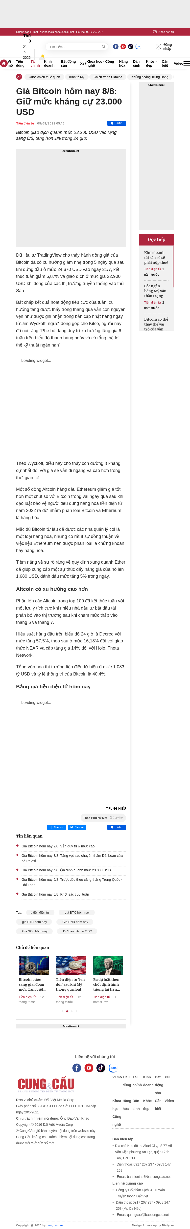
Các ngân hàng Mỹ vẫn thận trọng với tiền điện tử (155, 291)
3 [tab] (72, 1011)
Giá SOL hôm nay (34, 931)
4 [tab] (76, 1011)
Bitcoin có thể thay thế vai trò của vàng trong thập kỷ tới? (156, 324)
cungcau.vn (55, 1225)
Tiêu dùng (20, 63)
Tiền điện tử (25, 123)
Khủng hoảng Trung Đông (149, 77)
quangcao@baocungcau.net (57, 31)
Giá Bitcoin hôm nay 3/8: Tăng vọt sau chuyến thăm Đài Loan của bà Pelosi (72, 858)
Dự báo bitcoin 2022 (77, 931)
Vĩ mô (10, 63)
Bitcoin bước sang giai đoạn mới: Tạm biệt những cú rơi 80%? (40, 984)
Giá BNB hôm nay (75, 922)
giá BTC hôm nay (76, 912)
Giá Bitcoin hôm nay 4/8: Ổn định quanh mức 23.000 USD (66, 870)
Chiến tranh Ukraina (108, 77)
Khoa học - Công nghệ (100, 63)
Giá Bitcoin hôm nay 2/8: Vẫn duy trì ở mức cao (58, 846)
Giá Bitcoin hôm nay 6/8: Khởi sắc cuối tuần (55, 894)
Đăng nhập (164, 47)
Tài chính (35, 63)
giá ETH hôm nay (34, 922)
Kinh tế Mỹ (77, 77)
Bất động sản (68, 63)
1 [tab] (62, 1011)
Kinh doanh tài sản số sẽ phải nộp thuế (156, 257)
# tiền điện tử (40, 912)
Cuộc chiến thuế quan (44, 77)
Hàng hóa (123, 63)
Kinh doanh (49, 63)
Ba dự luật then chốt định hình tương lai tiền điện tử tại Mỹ (115, 984)
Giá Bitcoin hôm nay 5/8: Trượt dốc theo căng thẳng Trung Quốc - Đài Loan (72, 882)
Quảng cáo (22, 31)
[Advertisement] (71, 198)
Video (178, 63)
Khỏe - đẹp (151, 63)
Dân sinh (136, 63)
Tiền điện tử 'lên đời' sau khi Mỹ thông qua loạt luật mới (79, 984)
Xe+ (83, 63)
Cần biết (165, 63)
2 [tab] (67, 1011)
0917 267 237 (94, 31)
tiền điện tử (111, 503)
